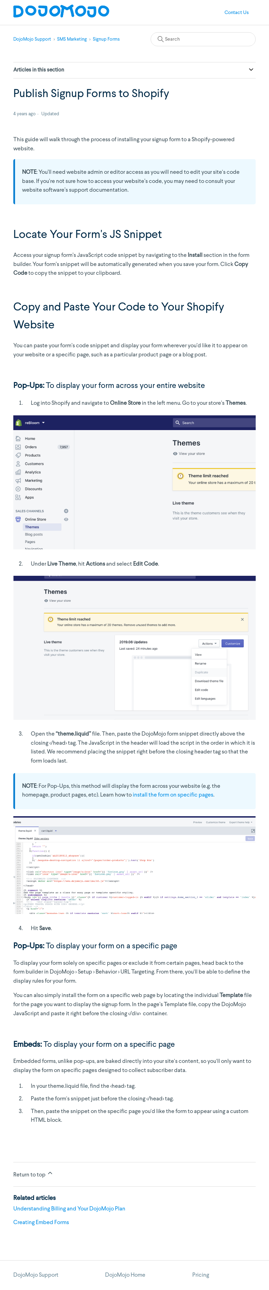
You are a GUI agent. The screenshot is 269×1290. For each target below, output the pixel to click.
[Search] (203, 39)
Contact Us (237, 12)
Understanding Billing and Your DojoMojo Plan (69, 1209)
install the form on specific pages (173, 795)
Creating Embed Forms (41, 1223)
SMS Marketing (72, 39)
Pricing (200, 1275)
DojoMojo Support (32, 39)
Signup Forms (106, 39)
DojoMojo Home (125, 1275)
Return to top (33, 1173)
